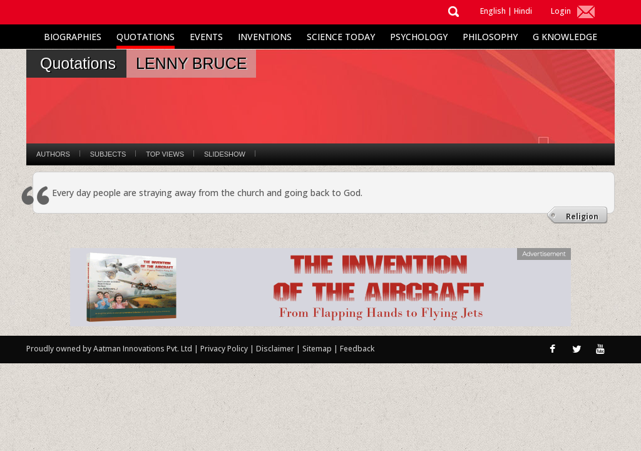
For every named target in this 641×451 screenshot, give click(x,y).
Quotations (145, 37)
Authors (53, 154)
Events (206, 37)
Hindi (523, 11)
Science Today (341, 37)
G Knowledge (565, 37)
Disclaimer (275, 348)
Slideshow (224, 154)
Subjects (108, 154)
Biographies (72, 37)
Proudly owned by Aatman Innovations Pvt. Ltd (109, 348)
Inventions (265, 37)
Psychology (419, 37)
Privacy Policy (225, 348)
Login (561, 11)
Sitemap (318, 348)
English (493, 11)
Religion (582, 216)
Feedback (357, 348)
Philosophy (490, 37)
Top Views (165, 154)
